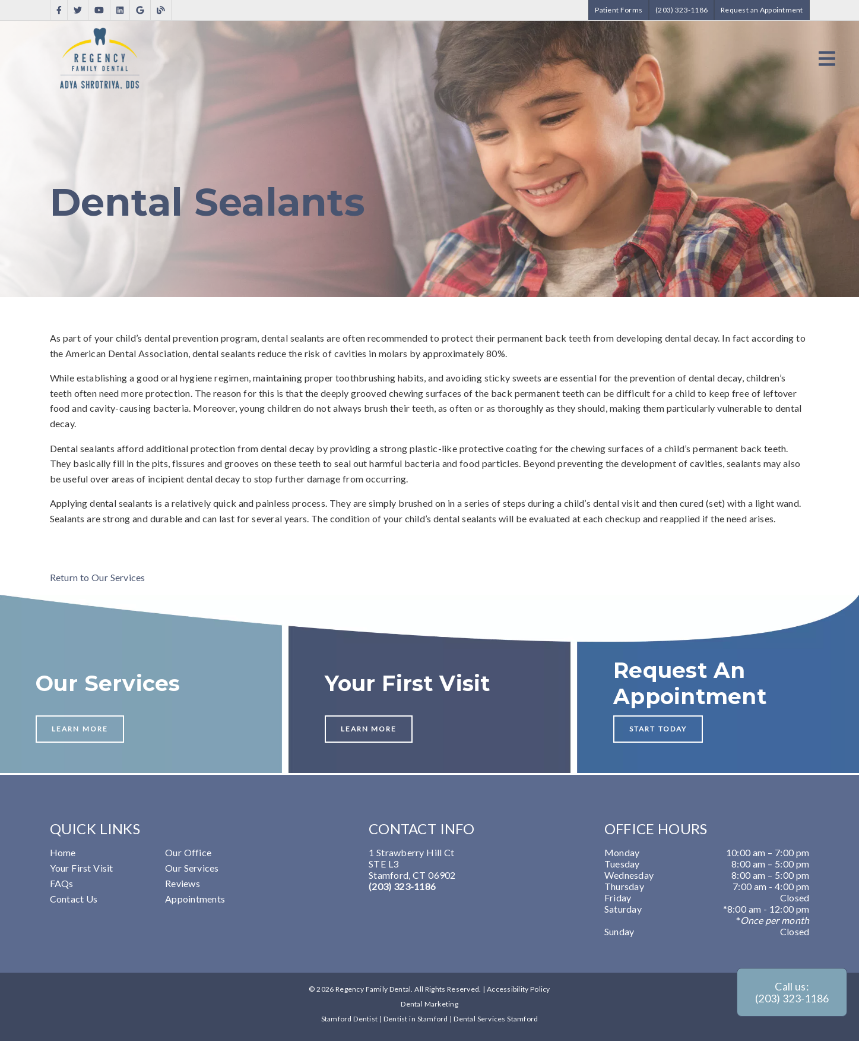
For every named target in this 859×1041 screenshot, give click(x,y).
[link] (59, 10)
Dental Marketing (429, 1003)
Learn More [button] (80, 728)
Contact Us (74, 898)
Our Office (188, 852)
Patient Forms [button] (618, 9)
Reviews (182, 883)
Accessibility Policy (518, 989)
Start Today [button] (658, 728)
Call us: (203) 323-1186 (792, 992)
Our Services (192, 867)
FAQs (62, 883)
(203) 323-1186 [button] (681, 9)
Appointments (195, 898)
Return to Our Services (97, 577)
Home (63, 852)
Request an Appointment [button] (762, 9)
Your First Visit (81, 867)
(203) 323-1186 (402, 886)
